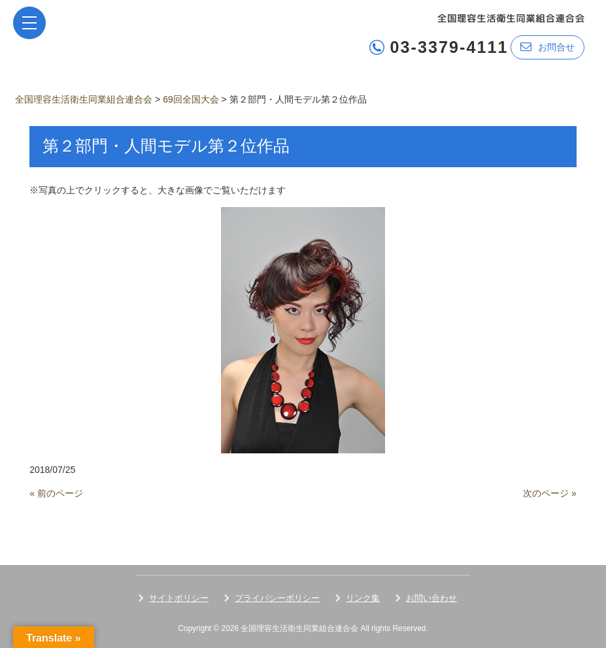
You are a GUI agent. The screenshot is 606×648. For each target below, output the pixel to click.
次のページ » (550, 493)
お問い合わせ (431, 598)
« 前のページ (56, 493)
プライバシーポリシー (277, 598)
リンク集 (363, 598)
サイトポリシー (179, 598)
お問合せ (547, 46)
